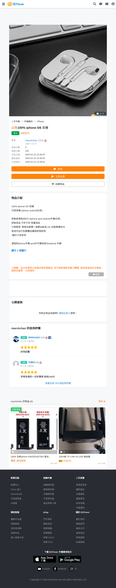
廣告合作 (80, 528)
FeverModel (16, 494)
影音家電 (80, 503)
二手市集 (15, 121)
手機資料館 (48, 494)
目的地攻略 (16, 528)
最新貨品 (47, 524)
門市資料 (47, 519)
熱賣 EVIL (48, 542)
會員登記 (80, 533)
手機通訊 (28, 121)
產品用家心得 (49, 503)
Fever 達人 (16, 489)
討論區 (14, 503)
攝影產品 (80, 489)
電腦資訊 (80, 498)
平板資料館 (48, 498)
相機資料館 (48, 485)
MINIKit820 (39, 337)
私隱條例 (80, 542)
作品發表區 (16, 498)
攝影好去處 (16, 519)
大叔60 (35, 362)
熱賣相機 (47, 528)
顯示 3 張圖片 (18, 250)
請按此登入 (64, 313)
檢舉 (96, 274)
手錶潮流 (80, 508)
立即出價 (58, 176)
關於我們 (80, 519)
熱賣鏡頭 (47, 533)
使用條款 (80, 537)
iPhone (40, 121)
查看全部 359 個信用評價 (58, 383)
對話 (58, 169)
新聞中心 (15, 485)
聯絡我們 (80, 524)
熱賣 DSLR (48, 537)
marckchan (36, 140)
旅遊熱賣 (15, 524)
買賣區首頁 (81, 485)
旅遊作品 (15, 533)
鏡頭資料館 (48, 489)
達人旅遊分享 (17, 537)
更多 (102, 401)
